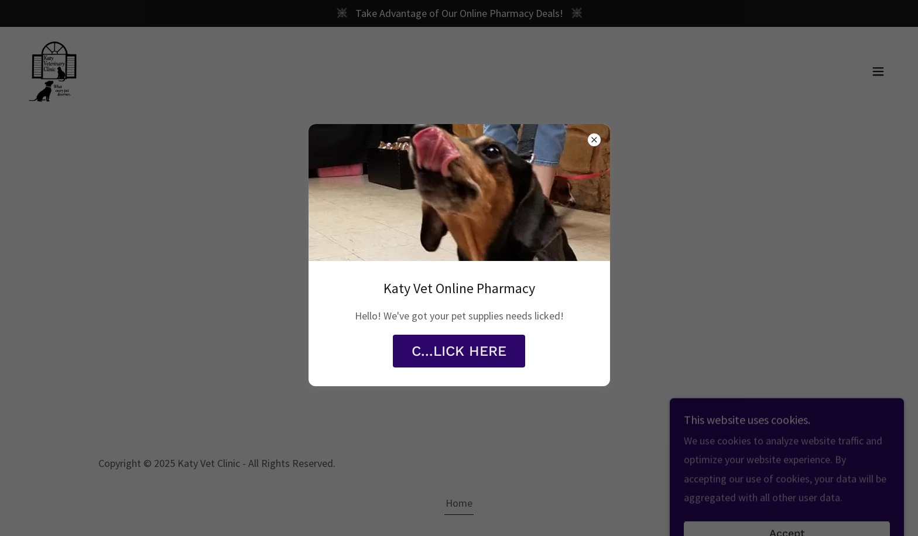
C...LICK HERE (459, 351)
